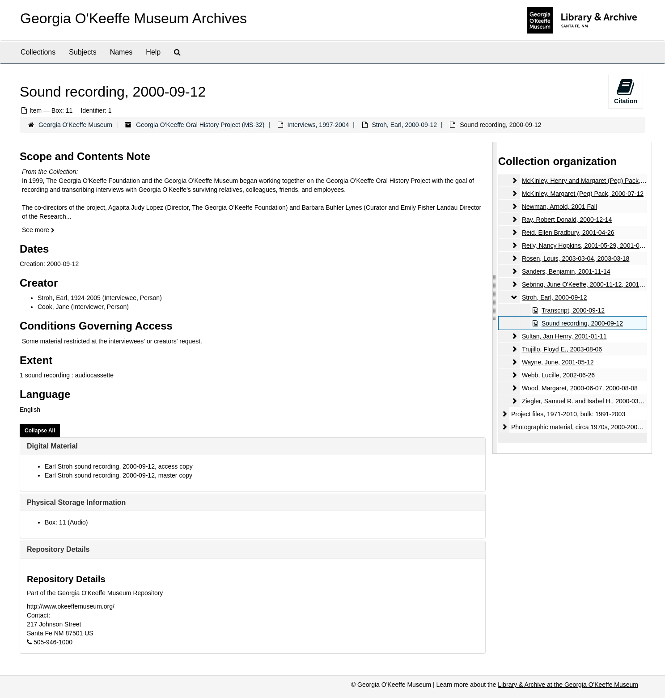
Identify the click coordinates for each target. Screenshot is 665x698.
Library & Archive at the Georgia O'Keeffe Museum (568, 684)
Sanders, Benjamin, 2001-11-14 (566, 271)
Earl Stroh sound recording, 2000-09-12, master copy (118, 475)
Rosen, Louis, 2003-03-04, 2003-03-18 (576, 258)
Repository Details (58, 549)
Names (121, 52)
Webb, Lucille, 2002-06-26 (558, 375)
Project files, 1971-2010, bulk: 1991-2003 (568, 414)
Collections (38, 52)
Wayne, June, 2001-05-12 (558, 362)
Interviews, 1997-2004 (318, 124)
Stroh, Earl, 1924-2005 (69, 297)
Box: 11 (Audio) (66, 522)
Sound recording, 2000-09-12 (582, 323)
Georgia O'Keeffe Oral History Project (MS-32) (200, 124)
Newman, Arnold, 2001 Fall (559, 206)
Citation (625, 91)
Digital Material (52, 446)
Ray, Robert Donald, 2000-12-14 (567, 219)
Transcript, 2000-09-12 (573, 310)
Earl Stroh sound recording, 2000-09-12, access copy (119, 466)
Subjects (82, 52)
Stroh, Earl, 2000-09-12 (404, 124)
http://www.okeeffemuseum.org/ (70, 606)
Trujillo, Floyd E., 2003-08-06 (562, 349)
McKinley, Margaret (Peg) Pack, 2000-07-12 (583, 193)
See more (38, 229)
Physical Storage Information (76, 502)
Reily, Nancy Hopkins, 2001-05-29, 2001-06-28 (587, 245)
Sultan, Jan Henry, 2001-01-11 (564, 336)
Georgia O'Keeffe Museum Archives (133, 18)
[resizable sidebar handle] (494, 297)
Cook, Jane (53, 306)
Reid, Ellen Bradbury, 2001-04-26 (568, 232)
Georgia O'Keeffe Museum (75, 124)
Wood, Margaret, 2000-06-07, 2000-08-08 (580, 388)
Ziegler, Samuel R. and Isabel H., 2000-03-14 (585, 401)
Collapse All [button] (40, 430)
